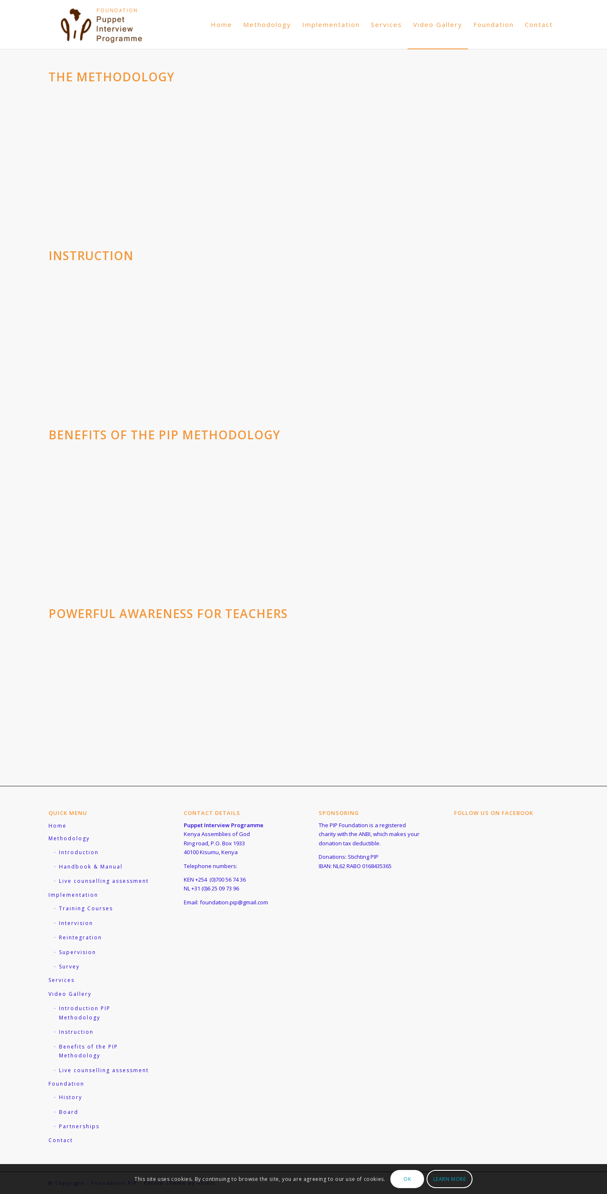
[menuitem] (221, 24)
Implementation (73, 894)
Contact (60, 1140)
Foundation (66, 1083)
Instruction (76, 1031)
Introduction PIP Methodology (84, 1013)
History (70, 1097)
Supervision (77, 952)
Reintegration (80, 937)
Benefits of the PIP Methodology (88, 1051)
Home (57, 825)
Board (68, 1112)
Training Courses (86, 908)
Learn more (449, 1179)
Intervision (76, 923)
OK (407, 1179)
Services (61, 980)
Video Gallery (69, 994)
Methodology (69, 838)
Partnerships (79, 1126)
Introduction (79, 852)
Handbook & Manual (91, 866)
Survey (69, 966)
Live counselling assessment (104, 881)
